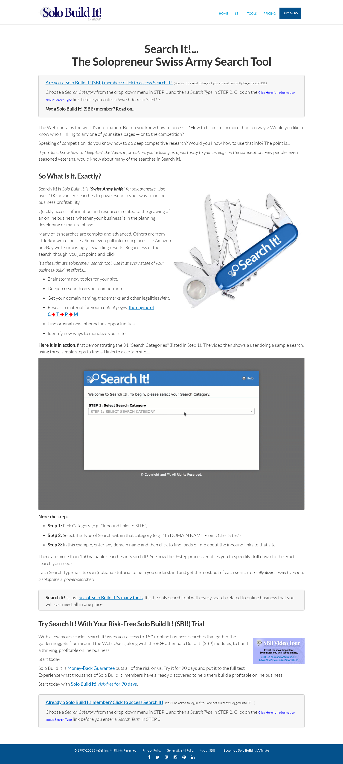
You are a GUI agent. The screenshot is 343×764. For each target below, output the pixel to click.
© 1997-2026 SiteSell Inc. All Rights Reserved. (105, 750)
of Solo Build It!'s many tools (111, 597)
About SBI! (207, 750)
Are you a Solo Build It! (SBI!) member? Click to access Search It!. (109, 82)
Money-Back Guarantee (91, 668)
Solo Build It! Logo (72, 12)
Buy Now (290, 13)
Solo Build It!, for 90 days (104, 684)
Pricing (270, 13)
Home (223, 13)
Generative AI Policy (181, 750)
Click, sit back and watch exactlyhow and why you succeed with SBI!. (278, 658)
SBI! (237, 13)
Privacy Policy (151, 750)
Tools (252, 13)
